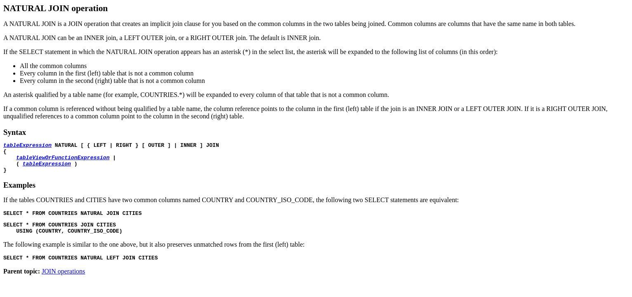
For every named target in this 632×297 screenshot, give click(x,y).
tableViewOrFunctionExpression (62, 161)
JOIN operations (63, 282)
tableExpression (27, 146)
